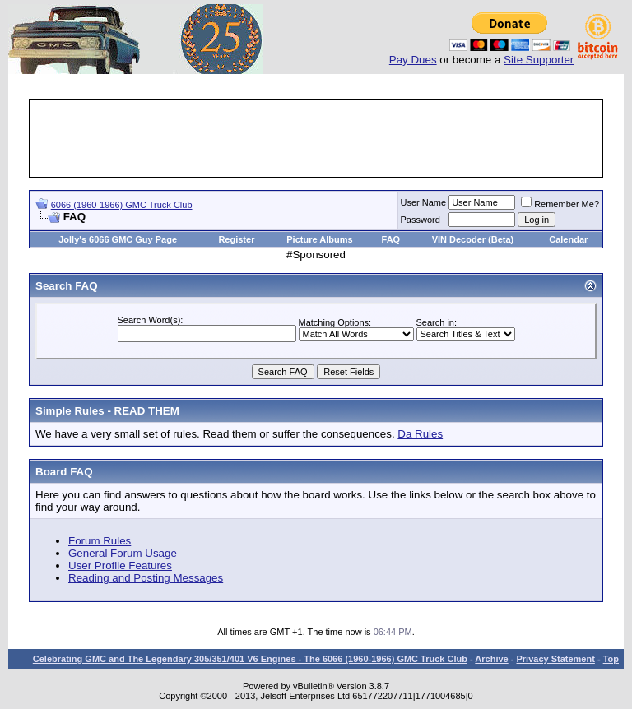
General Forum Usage (122, 553)
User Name (424, 202)
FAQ (391, 239)
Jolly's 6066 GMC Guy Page (117, 239)
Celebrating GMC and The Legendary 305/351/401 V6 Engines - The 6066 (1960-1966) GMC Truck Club (250, 659)
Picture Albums (319, 239)
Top (611, 659)
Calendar (568, 239)
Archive (491, 659)
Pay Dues (413, 59)
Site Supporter (539, 59)
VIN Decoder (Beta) (473, 239)
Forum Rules (99, 541)
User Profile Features (120, 565)
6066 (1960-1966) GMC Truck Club (122, 205)
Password (420, 220)
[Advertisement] (330, 138)
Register (236, 239)
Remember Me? (560, 204)
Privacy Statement (555, 659)
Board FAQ (64, 472)
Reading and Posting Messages (145, 578)
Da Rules (420, 434)
